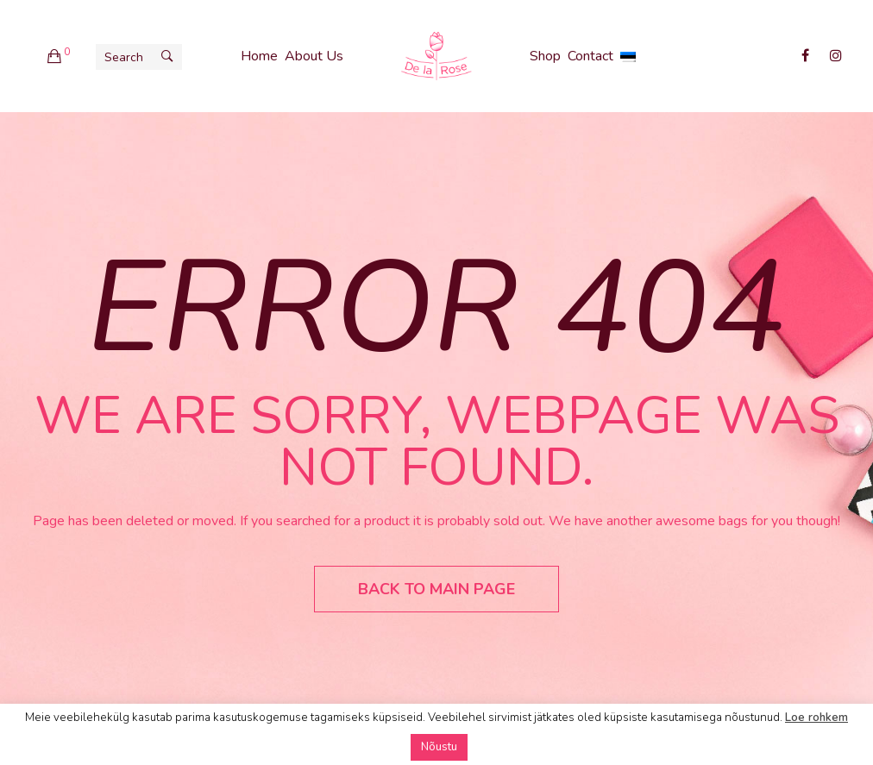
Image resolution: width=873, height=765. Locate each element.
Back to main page (436, 589)
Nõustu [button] (439, 747)
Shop (545, 56)
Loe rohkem (816, 717)
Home (259, 56)
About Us (314, 56)
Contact (590, 56)
